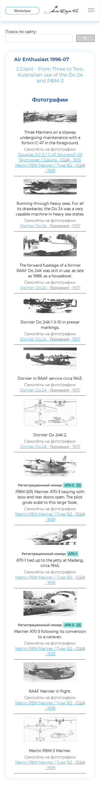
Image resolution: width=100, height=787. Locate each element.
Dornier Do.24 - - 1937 (50, 225)
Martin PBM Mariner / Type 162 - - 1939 (50, 168)
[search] (38, 38)
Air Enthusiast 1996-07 (41, 59)
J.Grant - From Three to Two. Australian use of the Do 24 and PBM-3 (50, 75)
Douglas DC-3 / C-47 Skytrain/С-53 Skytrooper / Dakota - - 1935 (50, 157)
